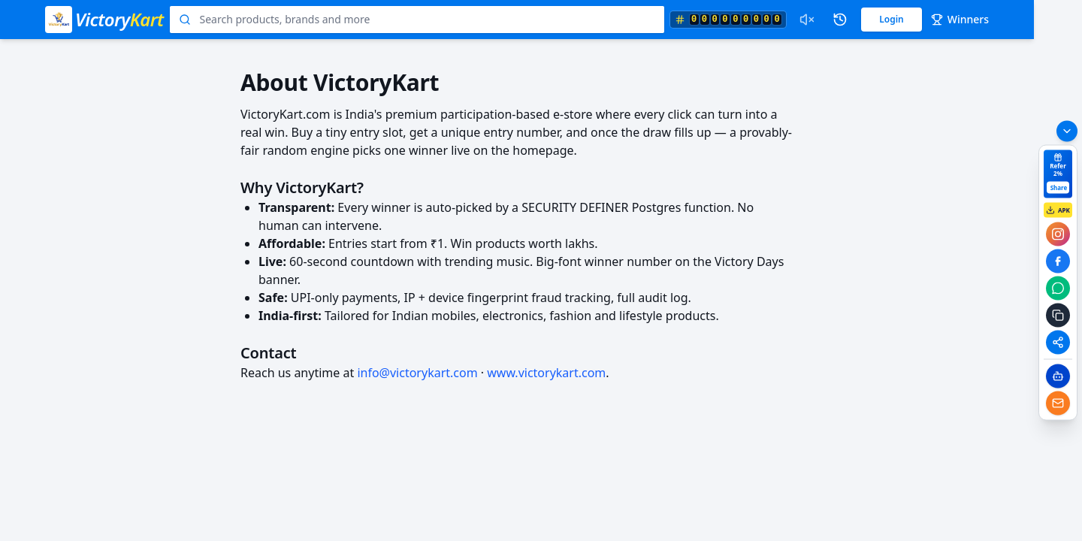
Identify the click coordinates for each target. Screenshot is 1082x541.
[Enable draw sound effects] (807, 20)
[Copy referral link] (1058, 316)
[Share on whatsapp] (1058, 289)
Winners (960, 19)
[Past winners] (840, 20)
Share (1059, 187)
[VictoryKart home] (104, 19)
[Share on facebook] (1058, 261)
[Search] (185, 20)
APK (1058, 210)
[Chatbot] (1058, 376)
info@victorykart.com (417, 372)
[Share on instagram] (1058, 234)
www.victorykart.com (546, 372)
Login (891, 19)
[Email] (1058, 403)
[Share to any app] (1058, 343)
